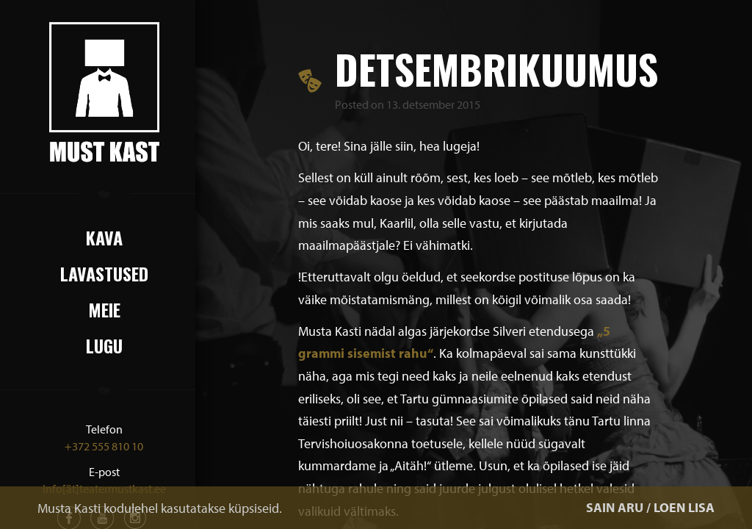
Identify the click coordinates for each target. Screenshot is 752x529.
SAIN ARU (614, 507)
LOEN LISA (684, 507)
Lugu (104, 345)
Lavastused (104, 273)
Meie (104, 309)
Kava (104, 237)
